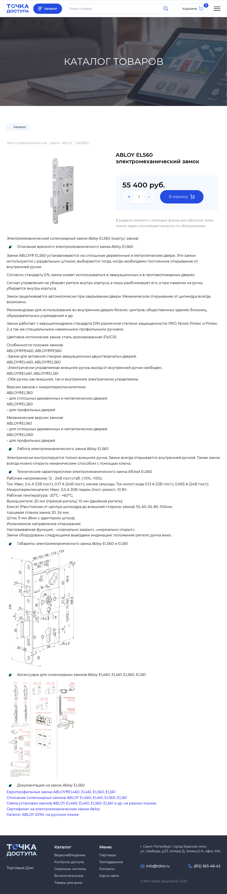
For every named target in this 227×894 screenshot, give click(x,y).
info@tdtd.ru (158, 866)
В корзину (182, 197)
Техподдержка (111, 862)
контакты (140, 220)
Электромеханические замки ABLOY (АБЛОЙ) (48, 143)
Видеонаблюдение (69, 855)
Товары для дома (68, 883)
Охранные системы (70, 869)
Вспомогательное (68, 876)
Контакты (107, 869)
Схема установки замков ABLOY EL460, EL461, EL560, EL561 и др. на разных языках (81, 803)
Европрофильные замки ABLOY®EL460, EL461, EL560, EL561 (61, 792)
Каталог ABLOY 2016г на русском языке (43, 814)
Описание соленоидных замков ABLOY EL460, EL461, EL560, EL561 (67, 798)
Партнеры (107, 855)
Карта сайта (109, 876)
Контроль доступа (69, 862)
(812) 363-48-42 (207, 866)
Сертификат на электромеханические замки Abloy (53, 809)
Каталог (50, 9)
